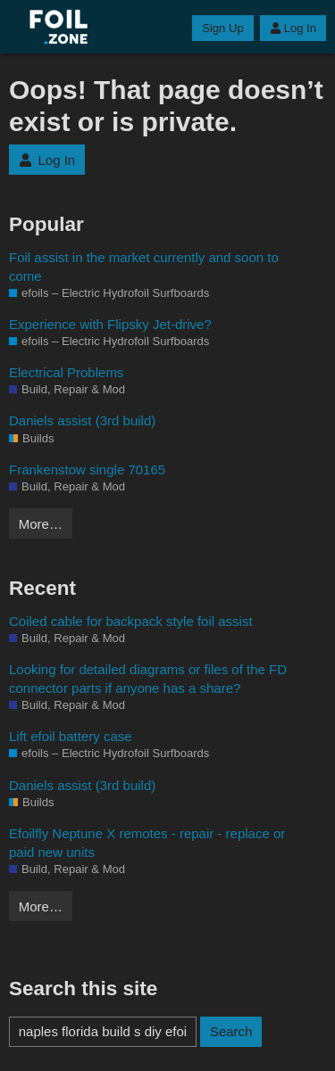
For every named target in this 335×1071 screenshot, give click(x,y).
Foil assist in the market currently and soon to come (144, 267)
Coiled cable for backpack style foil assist (131, 621)
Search (231, 1031)
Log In (293, 28)
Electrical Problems (66, 372)
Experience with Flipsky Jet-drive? (110, 324)
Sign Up (222, 28)
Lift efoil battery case (70, 736)
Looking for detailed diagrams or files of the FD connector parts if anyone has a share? (148, 679)
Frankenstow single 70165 (87, 469)
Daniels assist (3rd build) (82, 420)
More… (41, 523)
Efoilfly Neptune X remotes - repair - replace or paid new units (147, 843)
